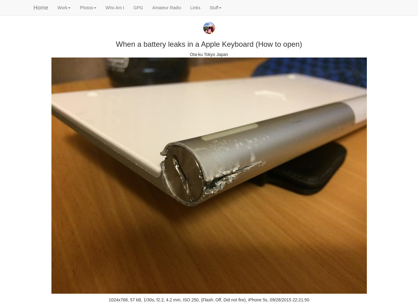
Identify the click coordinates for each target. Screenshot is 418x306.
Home (41, 8)
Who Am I (115, 7)
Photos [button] (88, 7)
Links (195, 7)
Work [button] (64, 7)
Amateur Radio (166, 7)
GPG (138, 7)
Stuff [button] (215, 7)
